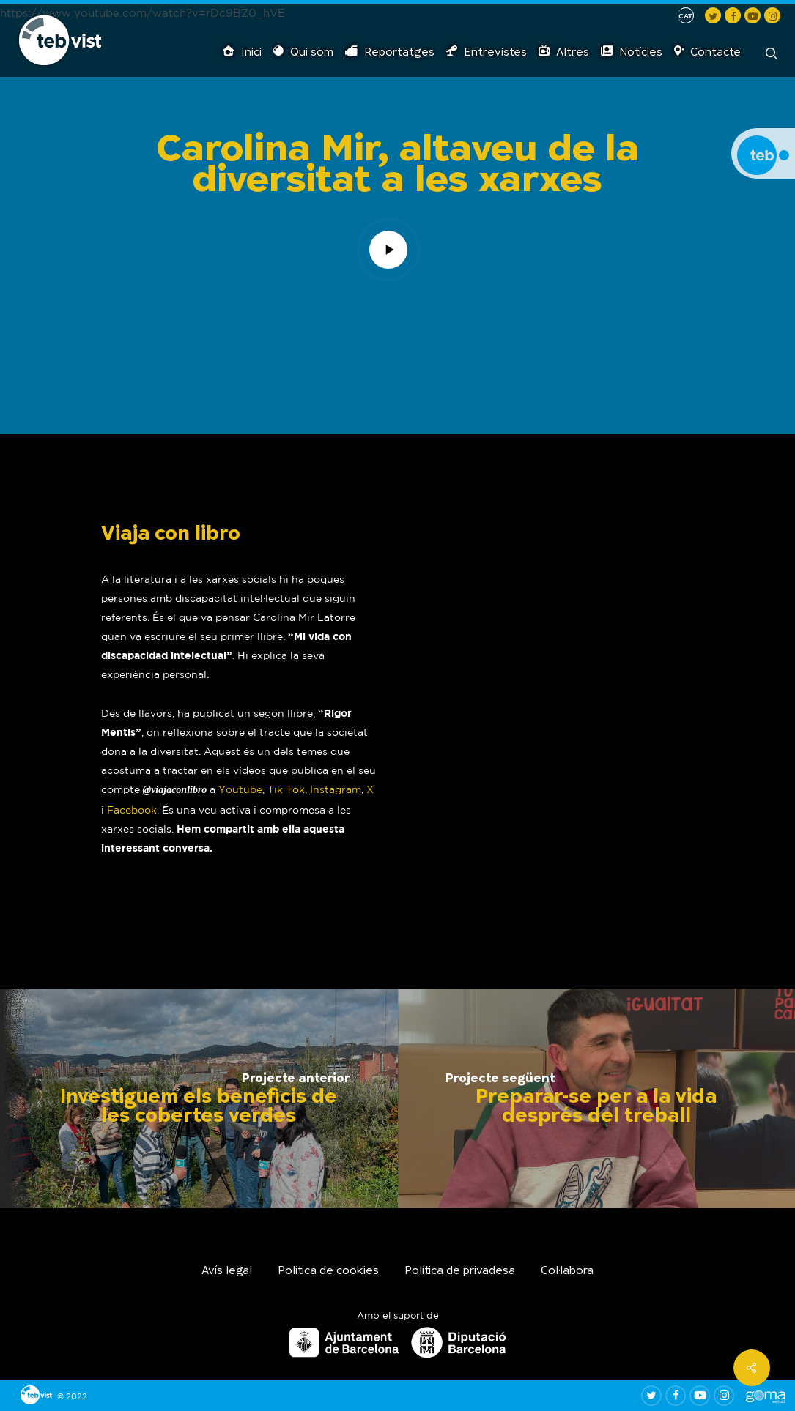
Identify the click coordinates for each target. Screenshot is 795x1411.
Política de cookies (328, 1271)
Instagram (335, 789)
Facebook (132, 810)
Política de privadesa (459, 1271)
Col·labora (567, 1271)
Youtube (240, 789)
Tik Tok (286, 789)
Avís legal (226, 1271)
